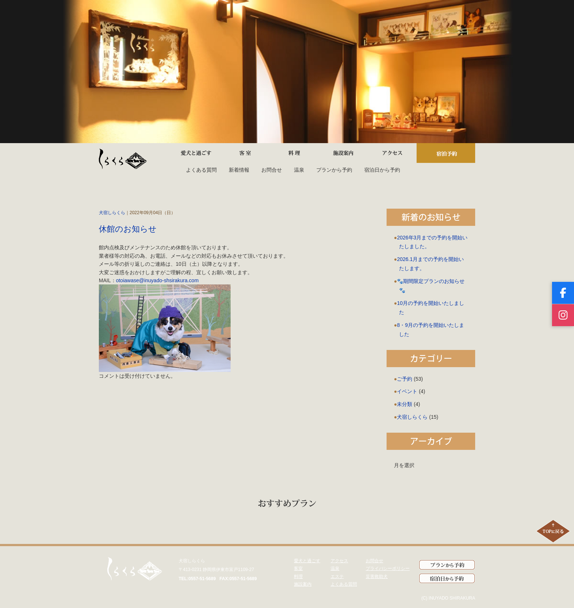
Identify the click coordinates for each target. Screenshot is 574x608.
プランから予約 (334, 170)
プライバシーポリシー (388, 568)
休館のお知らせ (128, 229)
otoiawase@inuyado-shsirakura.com (157, 280)
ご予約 (404, 379)
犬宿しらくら (112, 212)
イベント (407, 391)
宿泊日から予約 (382, 170)
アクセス (339, 560)
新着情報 (239, 170)
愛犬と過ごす (307, 560)
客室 (298, 568)
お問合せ (271, 170)
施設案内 (303, 584)
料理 (298, 576)
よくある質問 (201, 170)
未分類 (404, 404)
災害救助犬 (377, 576)
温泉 (299, 170)
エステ (337, 576)
